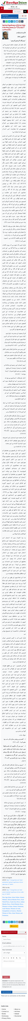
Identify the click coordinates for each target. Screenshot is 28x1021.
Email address (6, 943)
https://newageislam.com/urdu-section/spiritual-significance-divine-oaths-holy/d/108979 (13, 892)
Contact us (5, 1004)
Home (4, 1002)
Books (4, 1006)
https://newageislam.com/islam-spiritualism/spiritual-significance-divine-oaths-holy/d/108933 (12, 882)
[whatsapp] (6, 21)
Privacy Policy (6, 1011)
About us (17, 1002)
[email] (20, 21)
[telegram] (14, 21)
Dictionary (5, 1009)
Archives (17, 1004)
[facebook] (4, 21)
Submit (6, 970)
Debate (17, 1006)
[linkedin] (12, 21)
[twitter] (9, 21)
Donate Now (14, 926)
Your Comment (7, 950)
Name (4, 936)
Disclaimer (18, 1009)
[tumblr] (22, 21)
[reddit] (17, 21)
